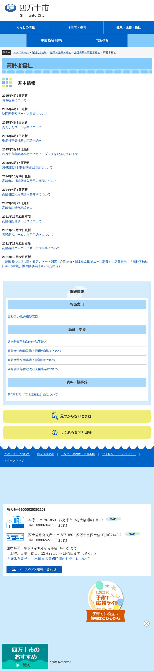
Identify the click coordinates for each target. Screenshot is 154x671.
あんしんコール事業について (22, 127)
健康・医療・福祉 (128, 27)
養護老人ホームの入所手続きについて (28, 234)
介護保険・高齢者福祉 (87, 52)
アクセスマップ (14, 460)
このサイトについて (17, 454)
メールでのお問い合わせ (37, 569)
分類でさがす (39, 52)
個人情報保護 (45, 454)
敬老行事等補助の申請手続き (22, 140)
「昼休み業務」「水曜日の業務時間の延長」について (48, 558)
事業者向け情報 (51, 40)
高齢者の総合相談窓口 (17, 207)
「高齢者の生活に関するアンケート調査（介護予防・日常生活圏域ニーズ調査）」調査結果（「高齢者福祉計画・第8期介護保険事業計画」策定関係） (75, 264)
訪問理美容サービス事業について (25, 113)
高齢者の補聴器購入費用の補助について (29, 181)
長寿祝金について (14, 100)
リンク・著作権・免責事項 (78, 454)
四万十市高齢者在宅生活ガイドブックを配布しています (40, 154)
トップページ (21, 52)
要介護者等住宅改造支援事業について (33, 369)
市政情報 (102, 40)
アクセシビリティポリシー (119, 454)
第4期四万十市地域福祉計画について (27, 167)
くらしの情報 (25, 27)
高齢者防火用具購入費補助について (26, 194)
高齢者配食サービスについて (22, 221)
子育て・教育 (77, 27)
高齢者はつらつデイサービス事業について (31, 248)
